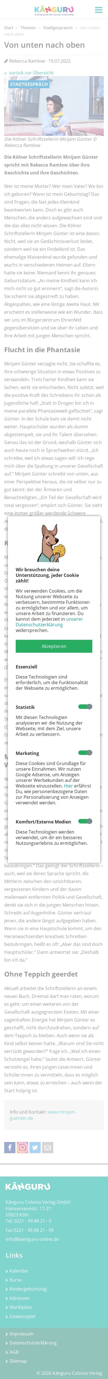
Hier (68, 786)
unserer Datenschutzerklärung (49, 622)
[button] (54, 646)
